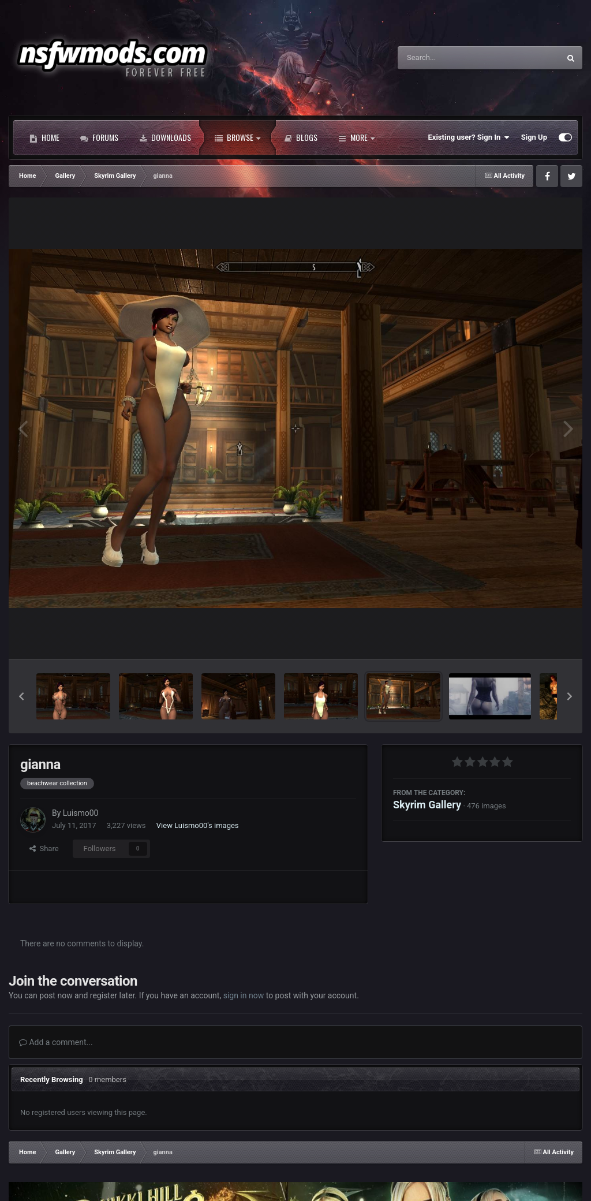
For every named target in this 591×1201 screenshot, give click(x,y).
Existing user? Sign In (469, 137)
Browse (237, 137)
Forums (99, 137)
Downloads (165, 137)
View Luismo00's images (197, 825)
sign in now (243, 995)
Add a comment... (56, 1042)
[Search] (450, 57)
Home (44, 137)
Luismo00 (81, 813)
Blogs (301, 137)
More (356, 137)
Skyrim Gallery (427, 805)
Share (44, 848)
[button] (21, 696)
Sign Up (534, 137)
